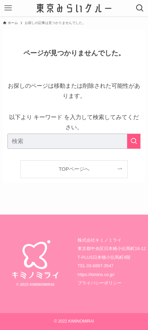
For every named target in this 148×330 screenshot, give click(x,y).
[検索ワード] (74, 141)
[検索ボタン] (140, 8)
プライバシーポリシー (100, 282)
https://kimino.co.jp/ (96, 274)
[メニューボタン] (8, 8)
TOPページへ (74, 169)
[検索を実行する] (134, 141)
